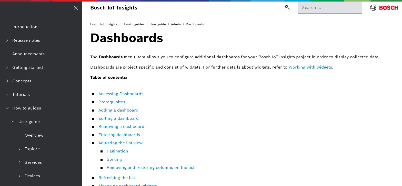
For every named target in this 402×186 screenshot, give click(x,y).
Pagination (117, 151)
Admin (176, 24)
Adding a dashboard (118, 110)
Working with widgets (310, 67)
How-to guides (133, 24)
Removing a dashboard (121, 126)
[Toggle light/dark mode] (288, 8)
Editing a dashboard (118, 118)
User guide (157, 24)
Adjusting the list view (120, 143)
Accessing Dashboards (120, 93)
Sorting (114, 159)
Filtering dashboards (119, 134)
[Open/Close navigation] (76, 8)
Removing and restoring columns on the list (151, 167)
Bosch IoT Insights (113, 7)
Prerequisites (111, 102)
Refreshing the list (116, 177)
